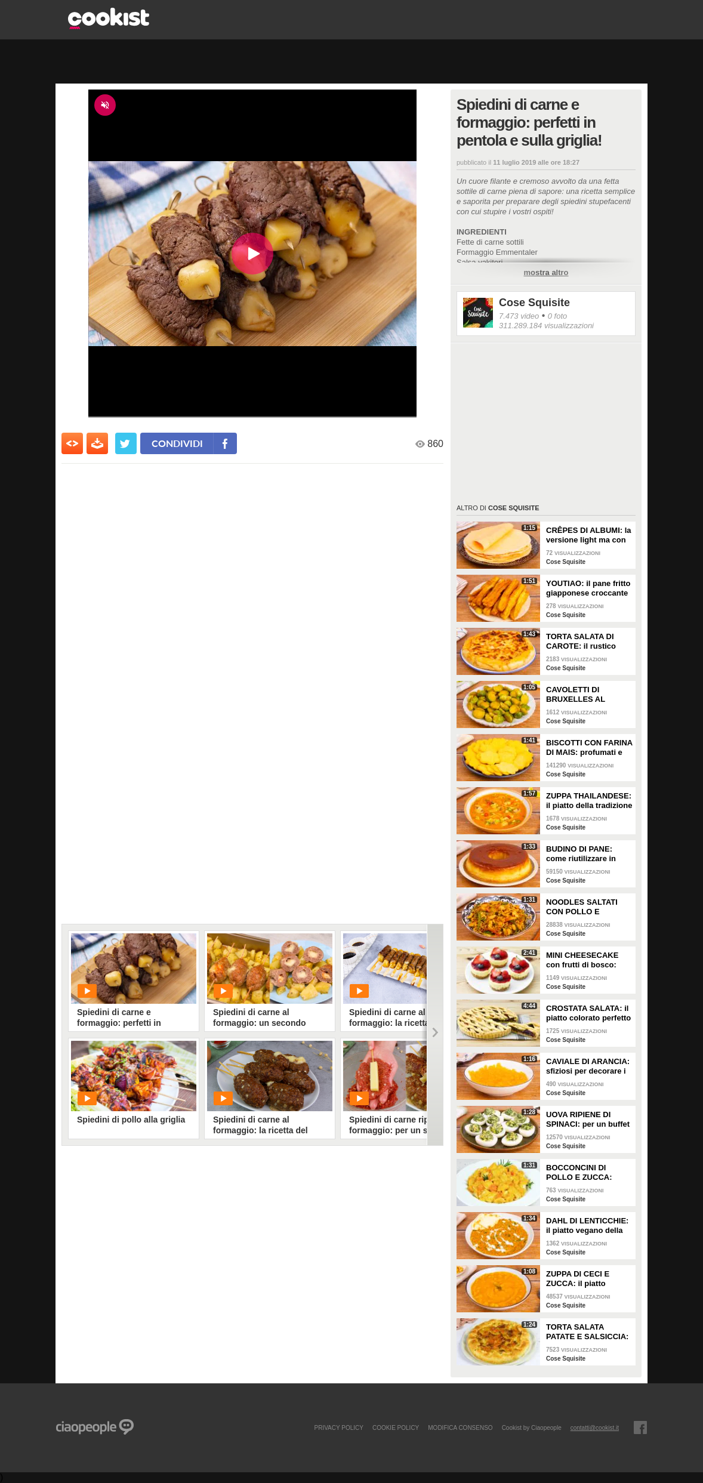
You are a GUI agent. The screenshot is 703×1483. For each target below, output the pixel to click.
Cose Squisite (534, 303)
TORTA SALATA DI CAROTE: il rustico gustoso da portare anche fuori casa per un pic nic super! (583, 641)
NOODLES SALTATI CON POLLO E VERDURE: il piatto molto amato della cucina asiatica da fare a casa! (587, 907)
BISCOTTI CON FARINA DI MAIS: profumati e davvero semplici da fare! (589, 747)
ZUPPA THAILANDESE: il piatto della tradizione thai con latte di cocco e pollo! (589, 800)
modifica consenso (460, 1427)
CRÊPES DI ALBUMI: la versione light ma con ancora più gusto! (588, 535)
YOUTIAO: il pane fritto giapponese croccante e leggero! (588, 588)
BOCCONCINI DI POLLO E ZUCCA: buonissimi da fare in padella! (585, 1172)
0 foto (558, 316)
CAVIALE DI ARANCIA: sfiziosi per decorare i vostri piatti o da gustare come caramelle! (588, 1066)
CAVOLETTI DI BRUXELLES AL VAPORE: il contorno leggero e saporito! (584, 694)
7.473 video (519, 316)
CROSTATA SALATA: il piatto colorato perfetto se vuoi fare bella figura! (588, 1013)
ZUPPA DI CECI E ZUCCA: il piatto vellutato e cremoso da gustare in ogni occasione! (588, 1278)
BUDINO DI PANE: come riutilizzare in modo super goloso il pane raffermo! (585, 854)
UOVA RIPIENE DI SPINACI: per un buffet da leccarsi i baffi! (588, 1119)
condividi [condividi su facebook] (177, 443)
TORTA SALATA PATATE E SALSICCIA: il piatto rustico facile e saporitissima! (588, 1332)
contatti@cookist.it (595, 1427)
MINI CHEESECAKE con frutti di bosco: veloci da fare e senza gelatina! (586, 960)
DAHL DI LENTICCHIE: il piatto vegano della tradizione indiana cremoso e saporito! (587, 1225)
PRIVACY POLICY (338, 1427)
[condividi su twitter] (126, 443)
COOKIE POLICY (395, 1427)
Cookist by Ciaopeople (532, 1427)
